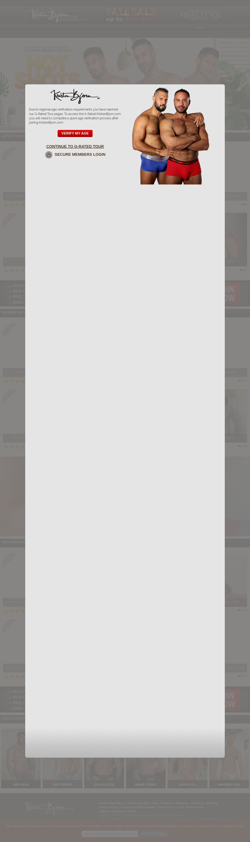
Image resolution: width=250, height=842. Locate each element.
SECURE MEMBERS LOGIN (75, 154)
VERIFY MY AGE (75, 133)
